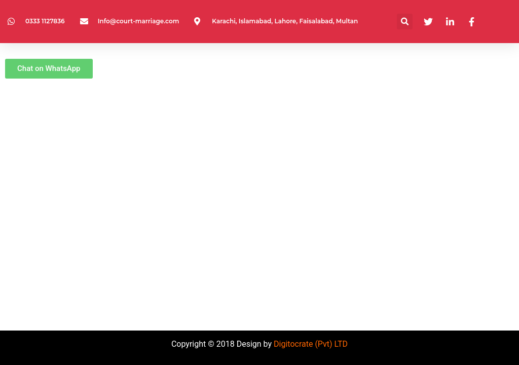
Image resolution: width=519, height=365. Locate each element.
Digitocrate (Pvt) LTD (311, 344)
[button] (405, 21)
